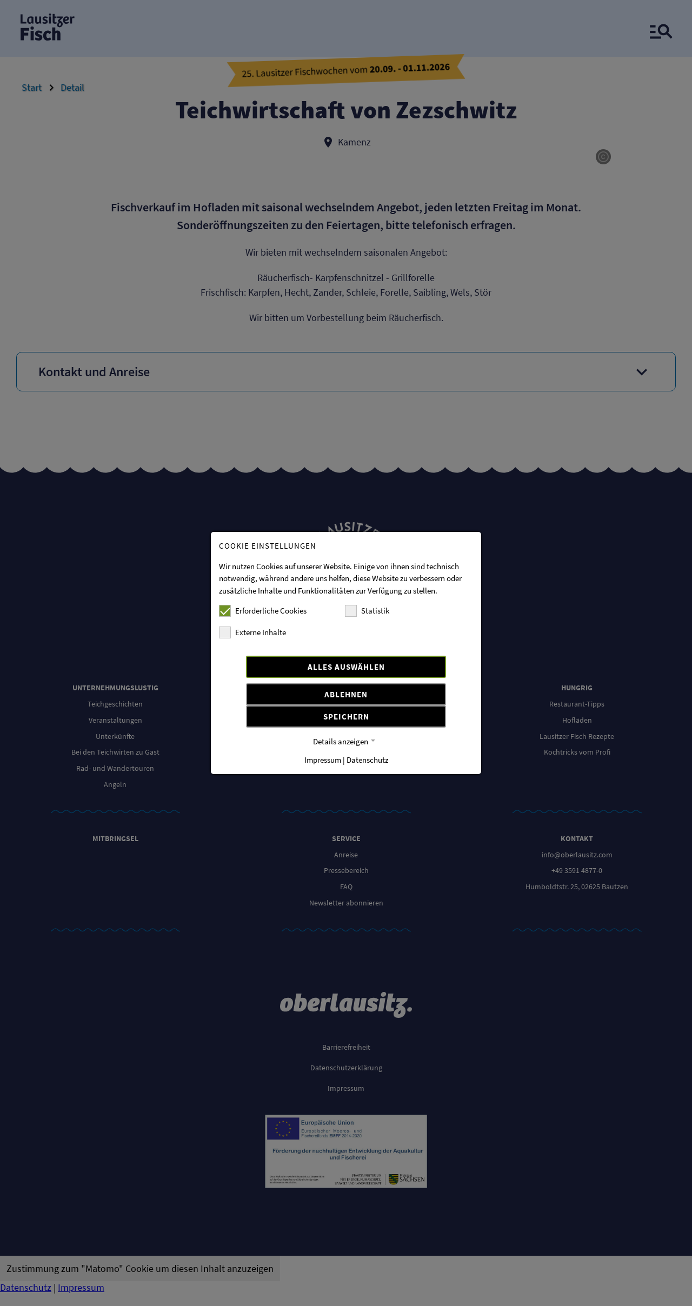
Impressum (322, 760)
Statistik (367, 611)
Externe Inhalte (252, 632)
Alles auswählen (346, 667)
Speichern (346, 716)
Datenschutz (367, 760)
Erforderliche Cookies (263, 611)
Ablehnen (346, 694)
